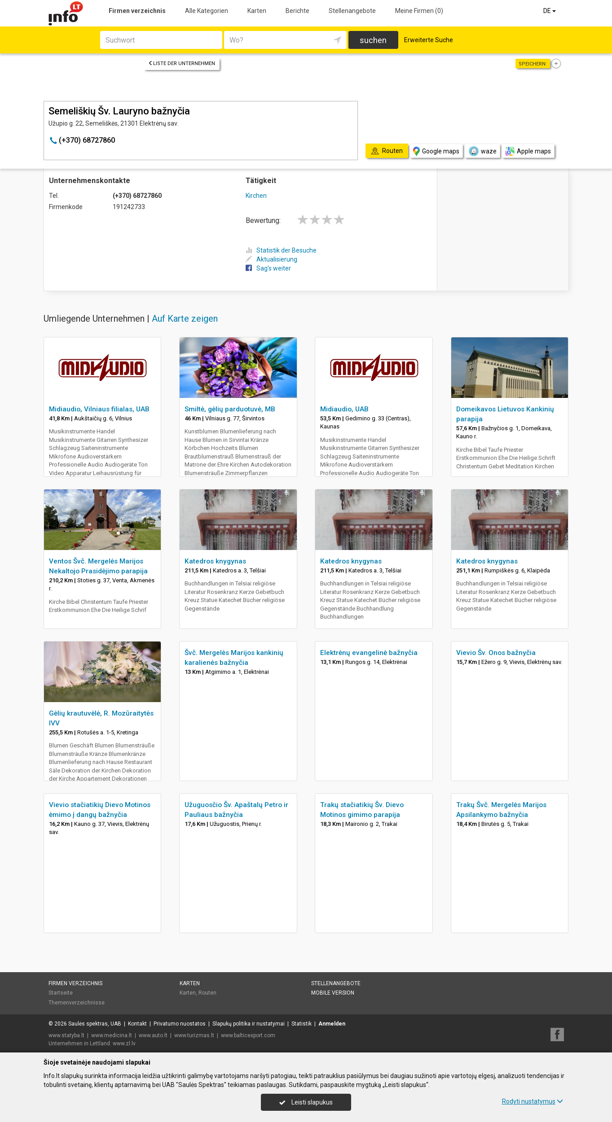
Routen (207, 993)
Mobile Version (332, 993)
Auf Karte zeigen (185, 318)
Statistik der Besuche (281, 250)
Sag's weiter (268, 268)
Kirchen (256, 195)
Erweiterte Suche (428, 40)
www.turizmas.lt (194, 1035)
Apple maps (528, 151)
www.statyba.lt (66, 1035)
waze (482, 151)
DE (550, 10)
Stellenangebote (352, 10)
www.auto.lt (153, 1035)
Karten (256, 10)
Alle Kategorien (206, 10)
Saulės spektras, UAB (94, 1024)
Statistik (301, 1024)
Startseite (60, 993)
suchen (373, 40)
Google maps (436, 151)
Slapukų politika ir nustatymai (248, 1024)
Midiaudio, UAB (344, 409)
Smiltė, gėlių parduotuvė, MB (230, 409)
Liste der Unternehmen (181, 63)
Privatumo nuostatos (180, 1024)
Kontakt (137, 1024)
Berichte (297, 10)
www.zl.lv (124, 1043)
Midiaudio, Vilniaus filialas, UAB (99, 409)
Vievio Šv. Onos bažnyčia (496, 653)
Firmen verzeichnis (137, 10)
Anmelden (331, 1024)
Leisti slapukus (305, 1102)
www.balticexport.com (248, 1035)
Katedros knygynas (215, 561)
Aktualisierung (271, 259)
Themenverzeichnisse (76, 1003)
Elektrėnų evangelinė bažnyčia (369, 653)
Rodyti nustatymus (532, 1101)
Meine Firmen (419, 10)
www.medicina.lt (111, 1035)
